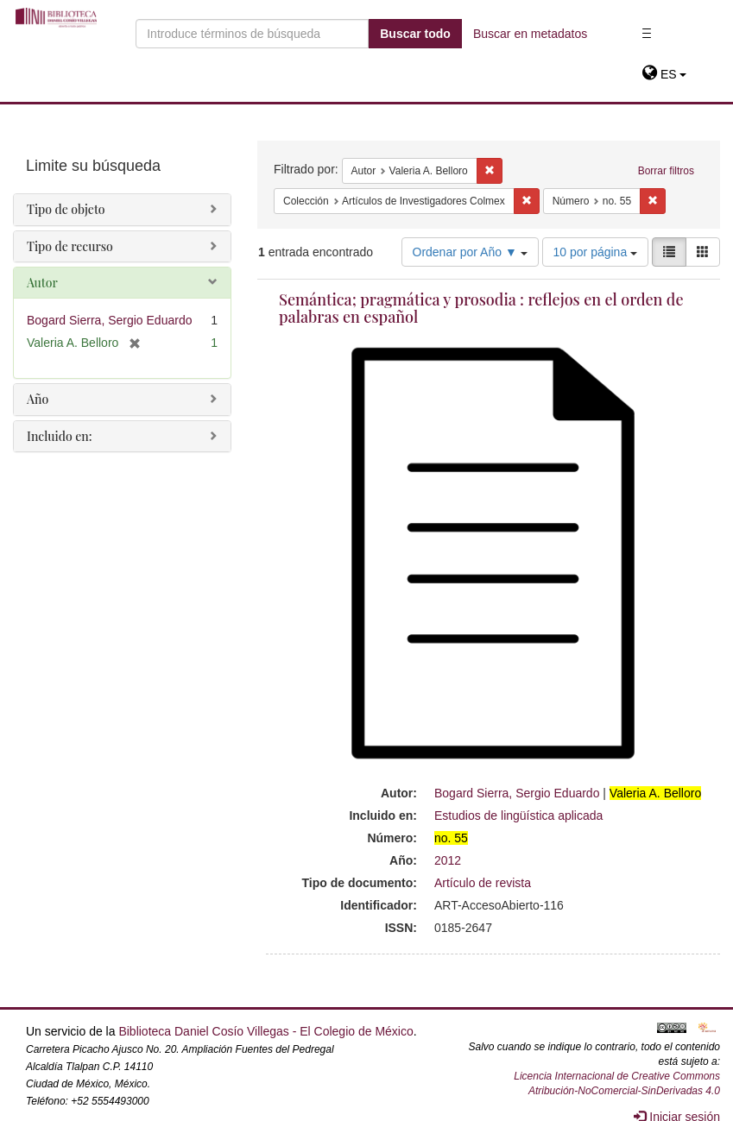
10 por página (595, 252)
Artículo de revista (482, 883)
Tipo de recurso (70, 246)
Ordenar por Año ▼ (470, 252)
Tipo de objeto (66, 209)
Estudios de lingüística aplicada (518, 815)
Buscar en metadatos (530, 34)
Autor (42, 282)
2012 (447, 860)
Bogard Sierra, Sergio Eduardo (516, 793)
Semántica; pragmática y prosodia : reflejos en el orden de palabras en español (481, 308)
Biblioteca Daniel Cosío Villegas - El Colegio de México (265, 1031)
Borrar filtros (666, 171)
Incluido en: (59, 436)
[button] (664, 74)
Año (37, 399)
